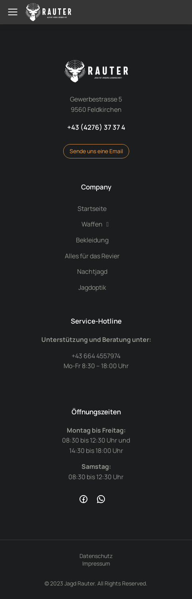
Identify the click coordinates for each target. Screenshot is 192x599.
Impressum (96, 563)
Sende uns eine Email (96, 151)
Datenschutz (96, 556)
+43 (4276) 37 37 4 (96, 127)
